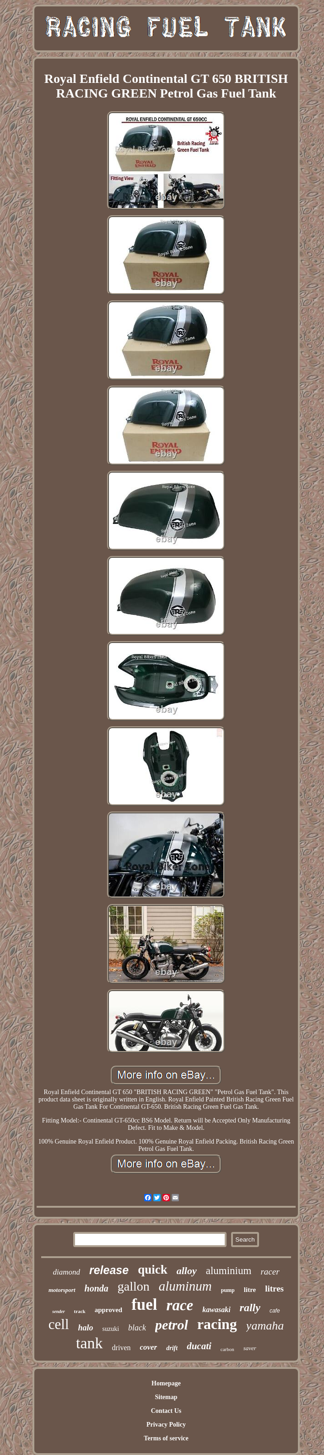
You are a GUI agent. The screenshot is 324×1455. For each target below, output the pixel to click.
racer (269, 1271)
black (137, 1327)
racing (217, 1324)
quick (152, 1269)
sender (58, 1311)
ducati (199, 1346)
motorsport (62, 1289)
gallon (134, 1286)
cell (59, 1324)
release (109, 1270)
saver (249, 1348)
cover (148, 1347)
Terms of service (166, 1438)
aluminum (185, 1286)
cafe (275, 1311)
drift (172, 1348)
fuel (144, 1304)
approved (109, 1309)
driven (121, 1347)
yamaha (265, 1325)
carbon (227, 1349)
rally (250, 1307)
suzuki (111, 1328)
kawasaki (216, 1309)
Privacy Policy (166, 1424)
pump (228, 1290)
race (180, 1305)
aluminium (229, 1270)
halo (85, 1327)
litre (250, 1289)
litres (274, 1288)
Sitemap (166, 1397)
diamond (66, 1272)
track (80, 1311)
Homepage (166, 1383)
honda (96, 1288)
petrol (171, 1324)
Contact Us (166, 1410)
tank (89, 1343)
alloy (187, 1270)
